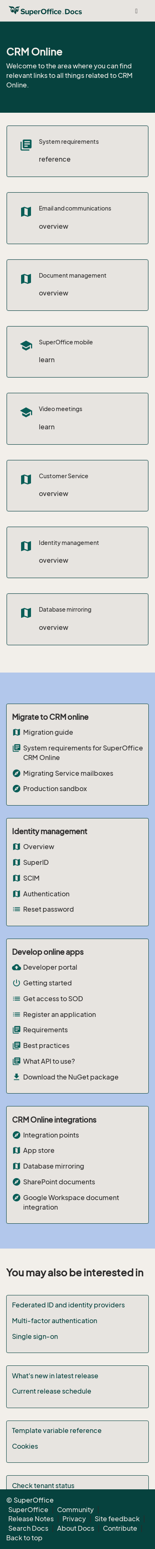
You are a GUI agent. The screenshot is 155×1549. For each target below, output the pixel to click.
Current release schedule (51, 1391)
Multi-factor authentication (54, 1321)
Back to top (24, 1538)
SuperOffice (28, 1509)
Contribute (120, 1528)
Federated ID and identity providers (68, 1305)
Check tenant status (43, 1485)
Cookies (25, 1446)
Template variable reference (57, 1430)
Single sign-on (35, 1336)
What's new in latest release (55, 1376)
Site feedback (117, 1519)
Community (75, 1509)
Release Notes (31, 1519)
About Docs (75, 1528)
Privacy (74, 1519)
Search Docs (28, 1528)
